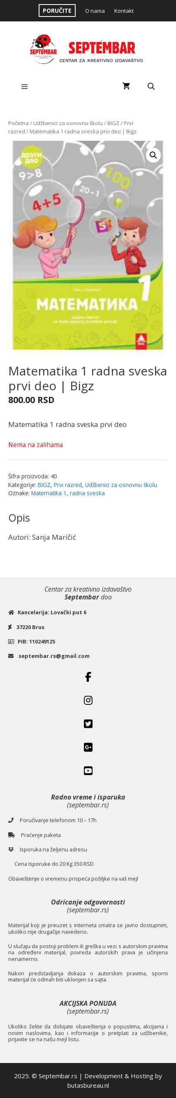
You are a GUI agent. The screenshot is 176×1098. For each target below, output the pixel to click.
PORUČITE (57, 10)
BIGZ (113, 123)
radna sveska (87, 493)
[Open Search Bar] (151, 86)
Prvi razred (68, 485)
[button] (153, 155)
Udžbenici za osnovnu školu (68, 123)
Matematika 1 (49, 493)
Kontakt (124, 10)
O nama (95, 10)
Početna (18, 123)
